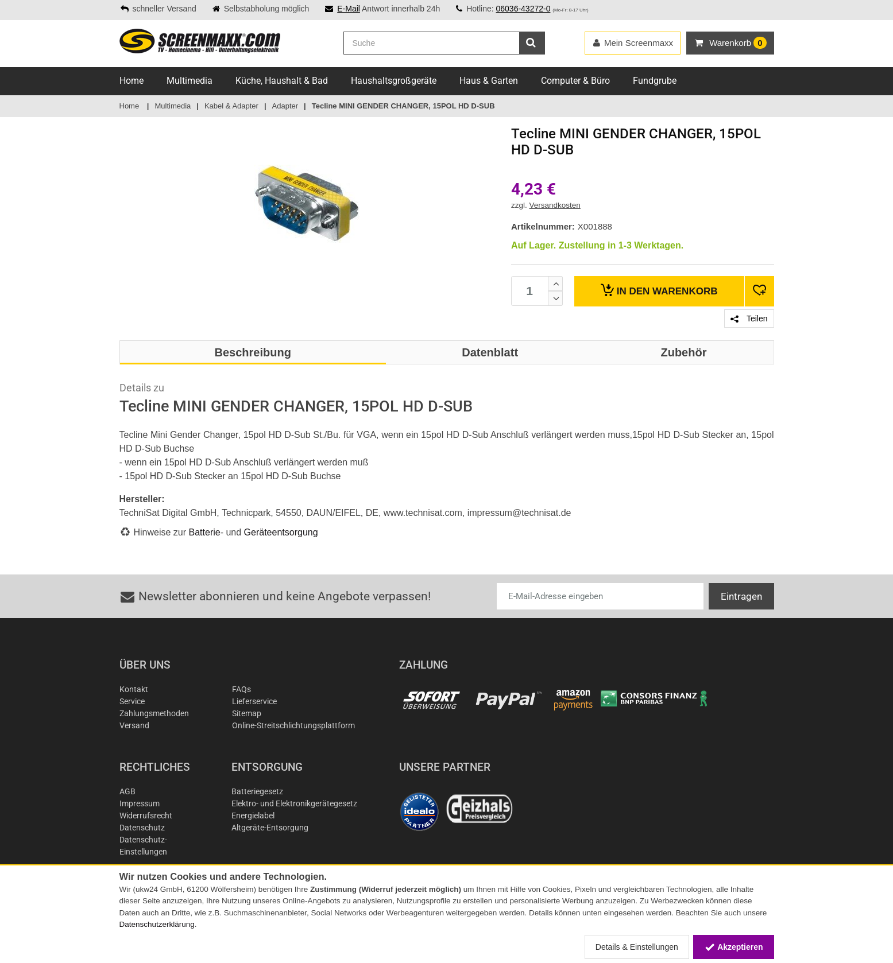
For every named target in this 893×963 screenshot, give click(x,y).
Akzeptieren (733, 947)
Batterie (205, 532)
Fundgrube (654, 80)
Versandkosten (555, 205)
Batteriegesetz (257, 791)
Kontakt (133, 689)
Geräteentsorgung (281, 532)
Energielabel (253, 815)
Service (132, 701)
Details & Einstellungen (637, 947)
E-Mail (348, 8)
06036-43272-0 (523, 8)
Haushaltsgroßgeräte (393, 80)
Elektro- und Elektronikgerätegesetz (294, 803)
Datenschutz (142, 827)
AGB (127, 791)
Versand (134, 725)
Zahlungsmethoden (154, 713)
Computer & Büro (575, 80)
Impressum (139, 803)
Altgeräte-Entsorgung (269, 827)
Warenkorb (659, 290)
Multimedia (189, 80)
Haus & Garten (488, 80)
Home (131, 80)
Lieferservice (254, 701)
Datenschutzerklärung (157, 924)
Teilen (748, 318)
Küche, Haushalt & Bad (281, 80)
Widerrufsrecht (145, 815)
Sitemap (246, 713)
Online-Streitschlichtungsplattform (293, 725)
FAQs (241, 689)
